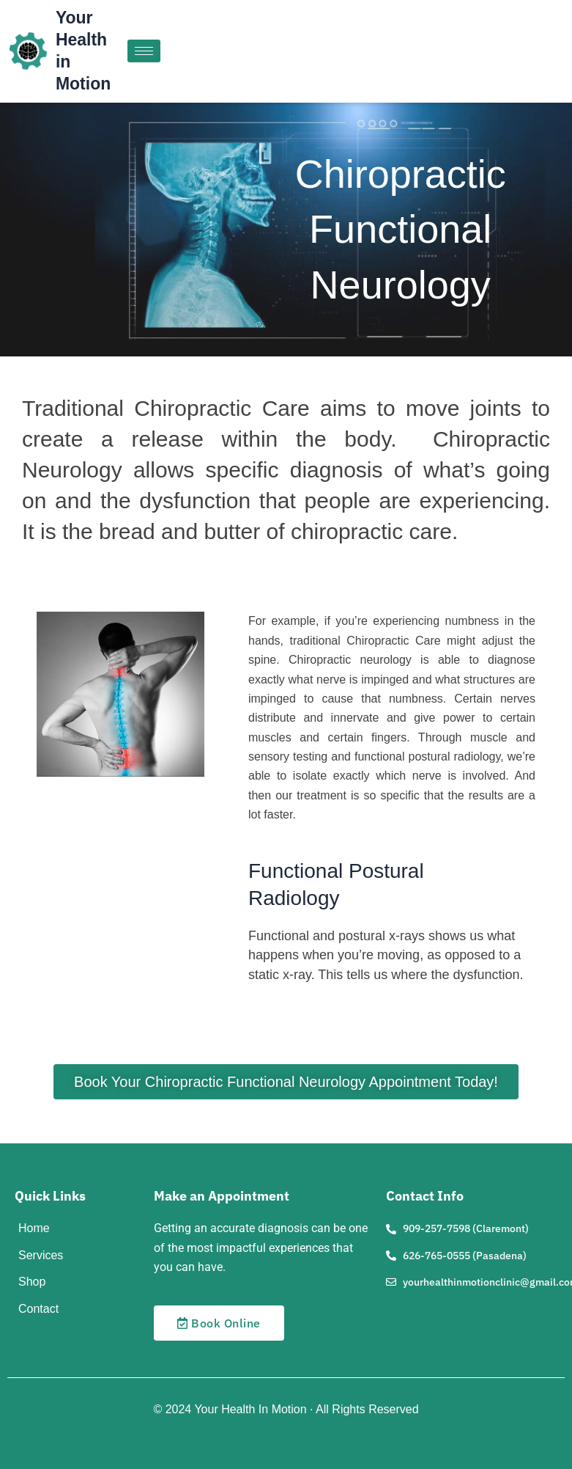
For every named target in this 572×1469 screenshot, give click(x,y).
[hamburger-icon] (143, 51)
